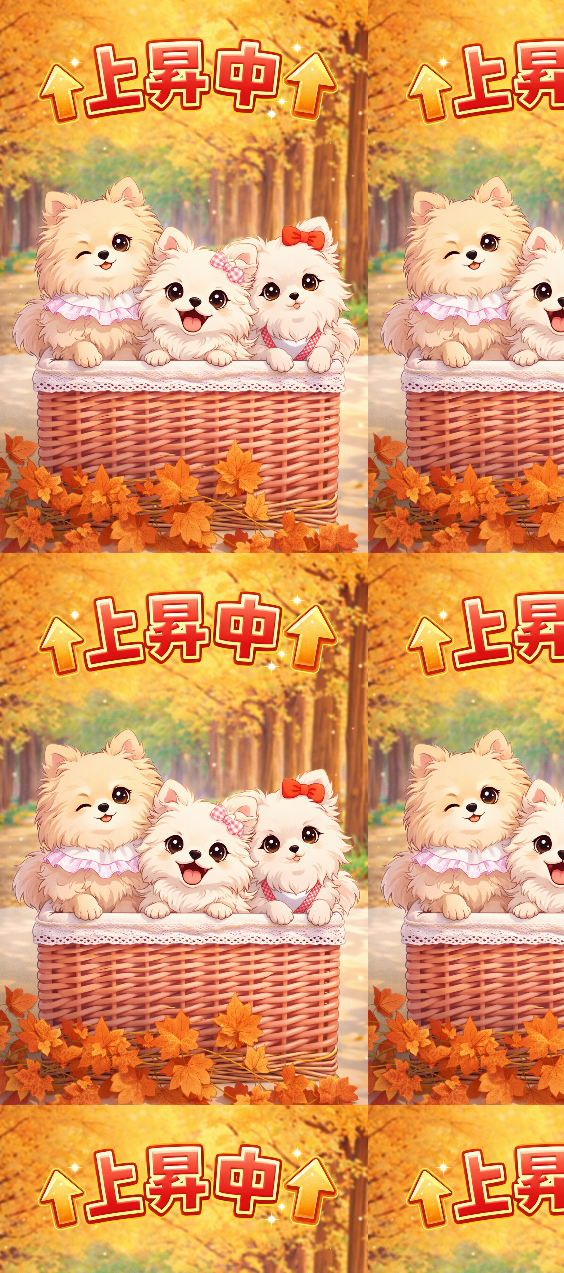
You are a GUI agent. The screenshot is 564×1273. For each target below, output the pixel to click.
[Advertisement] (282, 121)
